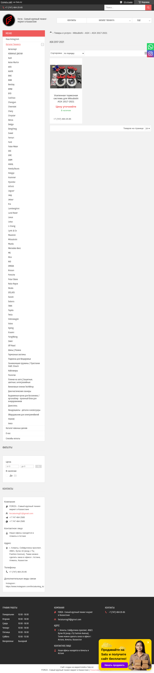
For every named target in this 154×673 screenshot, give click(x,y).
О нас (8, 433)
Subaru (11, 301)
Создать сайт (6, 2)
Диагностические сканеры (19, 391)
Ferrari (11, 138)
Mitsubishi (78, 33)
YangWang (13, 337)
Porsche (11, 275)
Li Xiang (11, 226)
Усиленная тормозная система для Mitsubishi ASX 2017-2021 (66, 98)
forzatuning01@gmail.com (21, 513)
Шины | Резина (14, 350)
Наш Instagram (12, 39)
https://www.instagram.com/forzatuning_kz (25, 586)
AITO (9, 67)
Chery (10, 111)
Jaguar (11, 191)
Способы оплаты (13, 438)
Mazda (11, 244)
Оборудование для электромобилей (23, 415)
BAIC (10, 76)
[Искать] (148, 7)
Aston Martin (13, 62)
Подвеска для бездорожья (19, 359)
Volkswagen (13, 319)
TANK (10, 306)
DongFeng (12, 129)
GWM (10, 160)
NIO (9, 261)
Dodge (11, 124)
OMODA (11, 266)
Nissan (11, 270)
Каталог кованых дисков (16, 428)
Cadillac (11, 98)
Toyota (11, 310)
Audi (10, 58)
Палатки (12, 375)
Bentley (11, 84)
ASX (87, 33)
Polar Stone (13, 279)
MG (9, 253)
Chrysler (11, 115)
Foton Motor (13, 146)
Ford (10, 142)
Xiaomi (11, 332)
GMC (10, 155)
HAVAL (10, 164)
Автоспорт (12, 49)
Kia (9, 204)
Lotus (10, 222)
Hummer (12, 177)
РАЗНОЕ (11, 419)
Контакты (71, 20)
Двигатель (12, 406)
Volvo (10, 323)
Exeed (10, 133)
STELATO (11, 292)
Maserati (12, 235)
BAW (10, 80)
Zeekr (10, 341)
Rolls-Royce (13, 284)
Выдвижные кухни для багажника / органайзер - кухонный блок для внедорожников (23, 399)
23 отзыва (128, 2)
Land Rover (13, 213)
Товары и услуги (62, 33)
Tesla (10, 315)
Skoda (10, 288)
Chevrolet (12, 106)
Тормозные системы (17, 354)
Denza (10, 120)
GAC (9, 151)
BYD (9, 93)
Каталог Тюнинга (13, 44)
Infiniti (11, 186)
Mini (10, 257)
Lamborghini (13, 208)
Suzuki (11, 297)
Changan (12, 102)
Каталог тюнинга (106, 20)
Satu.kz (90, 667)
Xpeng (11, 328)
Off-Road (11, 345)
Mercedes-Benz (14, 248)
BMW (10, 89)
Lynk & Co (12, 231)
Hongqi (11, 173)
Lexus (10, 217)
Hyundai (11, 182)
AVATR (10, 71)
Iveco (10, 423)
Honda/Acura (13, 169)
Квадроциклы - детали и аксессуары (24, 410)
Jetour (10, 199)
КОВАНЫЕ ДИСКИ (15, 53)
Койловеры (13, 371)
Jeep (10, 195)
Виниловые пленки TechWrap (21, 387)
